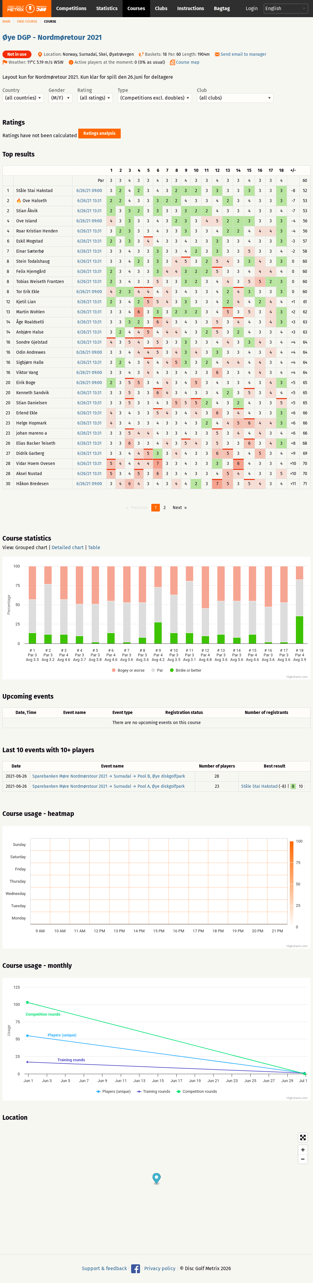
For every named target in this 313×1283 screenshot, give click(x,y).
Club (235, 95)
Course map (187, 62)
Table (94, 547)
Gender (60, 95)
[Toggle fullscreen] (302, 1137)
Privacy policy (159, 1268)
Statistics (107, 8)
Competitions (71, 8)
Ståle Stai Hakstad (259, 786)
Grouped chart (31, 547)
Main (6, 22)
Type (155, 95)
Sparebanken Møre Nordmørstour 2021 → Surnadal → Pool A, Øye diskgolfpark (108, 786)
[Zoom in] (302, 1149)
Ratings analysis (99, 133)
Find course (27, 22)
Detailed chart (68, 547)
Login (252, 8)
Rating (95, 95)
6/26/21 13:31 (89, 200)
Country (23, 95)
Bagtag (222, 8)
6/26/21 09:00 (89, 190)
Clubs (161, 8)
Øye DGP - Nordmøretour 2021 (52, 37)
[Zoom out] (302, 1159)
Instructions (190, 8)
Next (177, 507)
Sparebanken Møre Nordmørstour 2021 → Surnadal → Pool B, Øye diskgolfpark (108, 776)
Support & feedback (104, 1268)
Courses (136, 8)
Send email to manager (243, 54)
